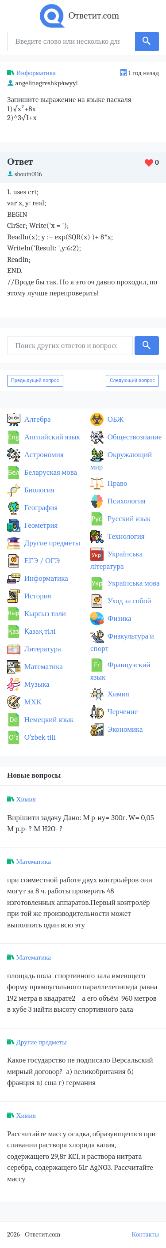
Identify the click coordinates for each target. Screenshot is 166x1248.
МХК (32, 702)
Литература (42, 649)
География (40, 507)
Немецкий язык (48, 719)
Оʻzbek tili (39, 737)
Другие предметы (51, 543)
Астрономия (43, 454)
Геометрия (40, 525)
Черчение (122, 711)
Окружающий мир (121, 460)
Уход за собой (128, 601)
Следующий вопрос (132, 380)
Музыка (36, 684)
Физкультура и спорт (122, 642)
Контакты (145, 1234)
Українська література (116, 560)
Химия (117, 694)
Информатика (35, 73)
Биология (38, 490)
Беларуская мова (50, 472)
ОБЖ (115, 419)
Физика (118, 618)
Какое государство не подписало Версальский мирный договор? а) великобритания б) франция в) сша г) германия (80, 1071)
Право (116, 483)
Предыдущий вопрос (35, 380)
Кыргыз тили (44, 613)
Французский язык (120, 671)
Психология (126, 501)
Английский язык (51, 437)
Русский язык (128, 518)
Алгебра (37, 419)
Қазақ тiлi (39, 631)
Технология (125, 536)
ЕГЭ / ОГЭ (41, 560)
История (37, 596)
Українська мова (133, 583)
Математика (43, 666)
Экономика (124, 729)
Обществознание (134, 437)
